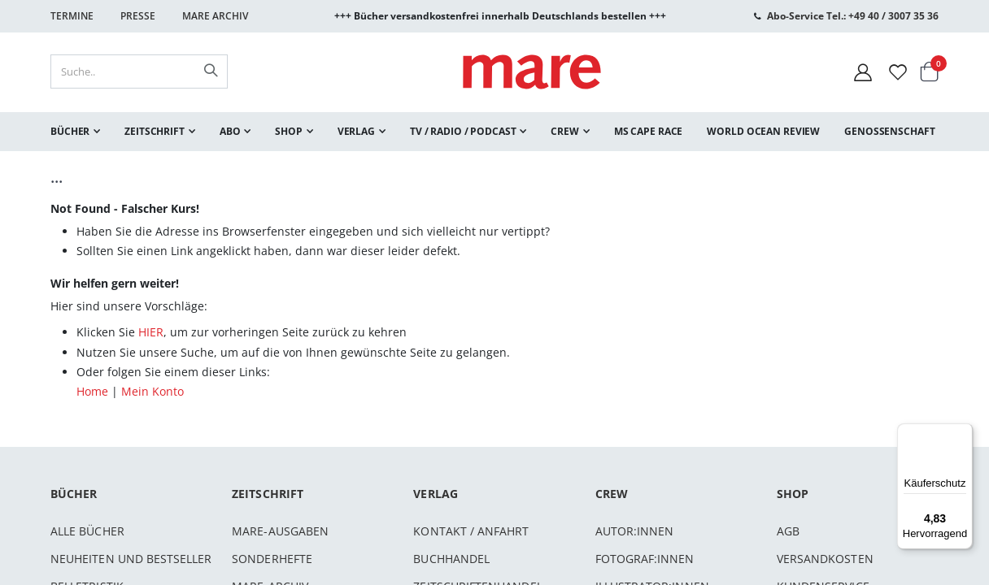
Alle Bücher (87, 531)
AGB (788, 531)
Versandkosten (825, 558)
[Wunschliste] (897, 72)
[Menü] (963, 427)
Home (92, 391)
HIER (150, 332)
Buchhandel (451, 558)
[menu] (494, 131)
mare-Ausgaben (280, 531)
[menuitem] (75, 131)
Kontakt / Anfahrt (471, 531)
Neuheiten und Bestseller (131, 558)
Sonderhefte (272, 558)
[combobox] (139, 71)
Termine (72, 16)
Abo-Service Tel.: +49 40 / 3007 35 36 (853, 16)
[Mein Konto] (863, 72)
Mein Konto (152, 391)
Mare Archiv (215, 16)
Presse (137, 16)
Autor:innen (634, 531)
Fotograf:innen (645, 558)
